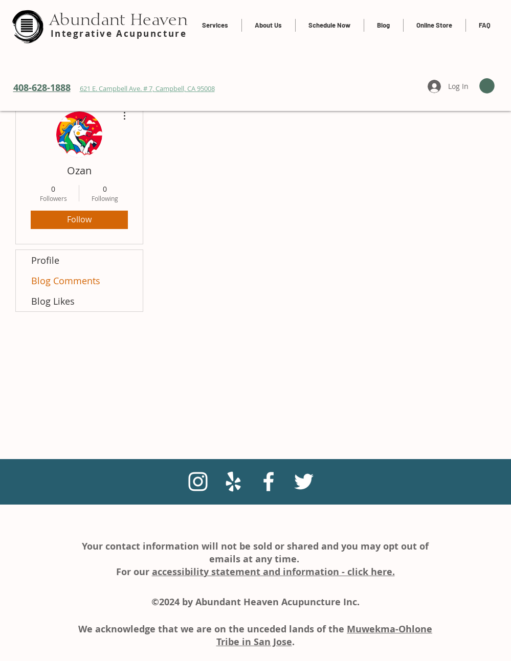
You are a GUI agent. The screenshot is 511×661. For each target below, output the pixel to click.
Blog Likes (53, 301)
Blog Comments (65, 281)
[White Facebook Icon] (268, 481)
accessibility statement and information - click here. (273, 571)
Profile (45, 260)
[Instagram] (198, 481)
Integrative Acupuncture (119, 33)
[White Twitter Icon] (304, 481)
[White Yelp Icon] (233, 481)
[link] (487, 86)
